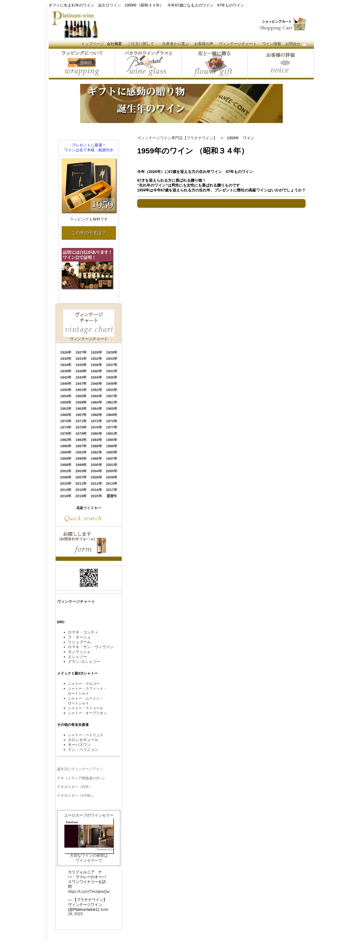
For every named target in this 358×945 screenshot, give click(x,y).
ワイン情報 (271, 44)
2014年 (65, 490)
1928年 (96, 352)
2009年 (111, 477)
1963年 (81, 409)
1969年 (111, 415)
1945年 (111, 377)
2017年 (111, 490)
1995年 (81, 458)
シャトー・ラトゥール (85, 708)
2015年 (81, 490)
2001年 (111, 465)
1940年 (96, 371)
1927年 (81, 352)
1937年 (111, 365)
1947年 (81, 384)
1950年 (65, 390)
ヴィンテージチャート (238, 44)
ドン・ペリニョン (83, 749)
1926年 (65, 352)
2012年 (96, 483)
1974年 (65, 427)
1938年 (65, 371)
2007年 (81, 477)
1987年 (81, 446)
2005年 (111, 471)
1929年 (111, 352)
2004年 (96, 471)
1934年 (65, 365)
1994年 (65, 458)
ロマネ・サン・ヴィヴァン (91, 647)
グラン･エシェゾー (84, 661)
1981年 (111, 433)
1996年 (96, 458)
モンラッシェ (79, 652)
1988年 (96, 446)
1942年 (65, 377)
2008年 (96, 477)
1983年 (81, 440)
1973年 (111, 421)
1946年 (65, 384)
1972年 (96, 421)
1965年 (111, 409)
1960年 (96, 402)
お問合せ (292, 44)
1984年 (96, 440)
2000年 (96, 465)
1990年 (65, 452)
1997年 (111, 458)
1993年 (111, 452)
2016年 (96, 490)
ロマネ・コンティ (83, 632)
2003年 (81, 471)
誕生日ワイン (109, 5)
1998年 (65, 465)
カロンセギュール (83, 740)
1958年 (65, 402)
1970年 (65, 421)
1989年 (111, 446)
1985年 (111, 440)
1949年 (111, 384)
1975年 (81, 427)
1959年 (81, 402)
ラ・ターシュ (79, 637)
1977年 (111, 427)
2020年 (96, 496)
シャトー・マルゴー (84, 684)
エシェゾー (77, 656)
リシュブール (79, 642)
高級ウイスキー (88, 508)
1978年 (65, 433)
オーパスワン (79, 744)
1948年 (96, 384)
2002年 (65, 471)
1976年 (96, 427)
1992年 (96, 452)
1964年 (96, 409)
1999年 (81, 465)
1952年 (96, 390)
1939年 (81, 371)
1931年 (81, 359)
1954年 (65, 396)
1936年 (96, 365)
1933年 (111, 359)
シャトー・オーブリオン (87, 713)
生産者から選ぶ (175, 44)
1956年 (96, 396)
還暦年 (111, 496)
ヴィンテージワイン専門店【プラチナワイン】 (177, 138)
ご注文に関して (140, 44)
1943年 (81, 377)
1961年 (111, 402)
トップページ (92, 44)
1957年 (111, 396)
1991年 (81, 452)
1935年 (81, 365)
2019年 (81, 496)
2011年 (81, 483)
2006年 (65, 477)
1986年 (65, 446)
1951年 (81, 390)
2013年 (111, 483)
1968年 (96, 415)
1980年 (96, 433)
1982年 (65, 440)
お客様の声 (203, 44)
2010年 (65, 483)
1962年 (65, 409)
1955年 (81, 396)
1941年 (111, 371)
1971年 (81, 421)
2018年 (65, 496)
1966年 (65, 415)
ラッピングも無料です (89, 219)
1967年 (81, 415)
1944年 (96, 377)
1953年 (111, 390)
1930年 (65, 359)
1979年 (81, 433)
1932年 (96, 359)
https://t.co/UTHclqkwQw (88, 891)
